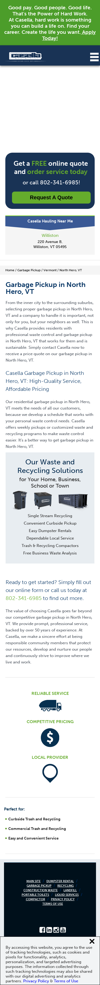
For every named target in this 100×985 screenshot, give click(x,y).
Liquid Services (67, 895)
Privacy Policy (63, 899)
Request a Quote (51, 197)
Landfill (70, 890)
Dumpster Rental (60, 881)
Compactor (35, 899)
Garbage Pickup (39, 885)
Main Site (33, 881)
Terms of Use (52, 904)
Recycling (65, 885)
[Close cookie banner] (92, 941)
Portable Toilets (35, 895)
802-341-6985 (24, 598)
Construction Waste (40, 890)
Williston (50, 235)
